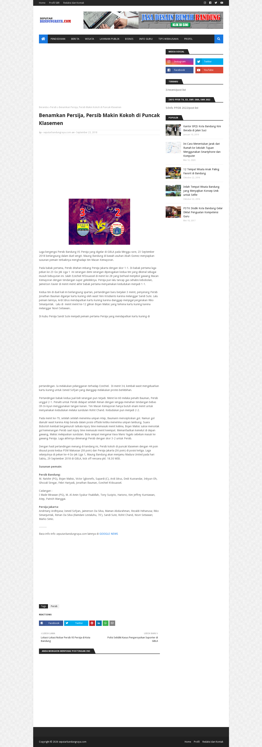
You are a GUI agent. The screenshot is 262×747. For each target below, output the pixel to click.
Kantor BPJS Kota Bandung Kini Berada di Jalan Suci (202, 128)
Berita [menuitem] (75, 38)
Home (42, 3)
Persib (53, 107)
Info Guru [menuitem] (146, 38)
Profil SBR (54, 3)
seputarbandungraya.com (57, 132)
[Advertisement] (99, 76)
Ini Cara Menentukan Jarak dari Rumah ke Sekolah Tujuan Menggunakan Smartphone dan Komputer (202, 149)
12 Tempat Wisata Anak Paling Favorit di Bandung (201, 171)
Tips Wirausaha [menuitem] (168, 38)
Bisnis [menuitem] (129, 38)
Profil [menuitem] (188, 38)
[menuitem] (43, 39)
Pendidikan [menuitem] (58, 38)
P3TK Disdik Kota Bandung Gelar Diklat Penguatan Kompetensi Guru (203, 212)
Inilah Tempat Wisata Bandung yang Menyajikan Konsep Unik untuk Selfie (201, 190)
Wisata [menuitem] (89, 38)
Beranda (43, 107)
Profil (197, 741)
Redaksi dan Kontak (73, 3)
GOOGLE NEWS (108, 533)
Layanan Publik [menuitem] (109, 38)
